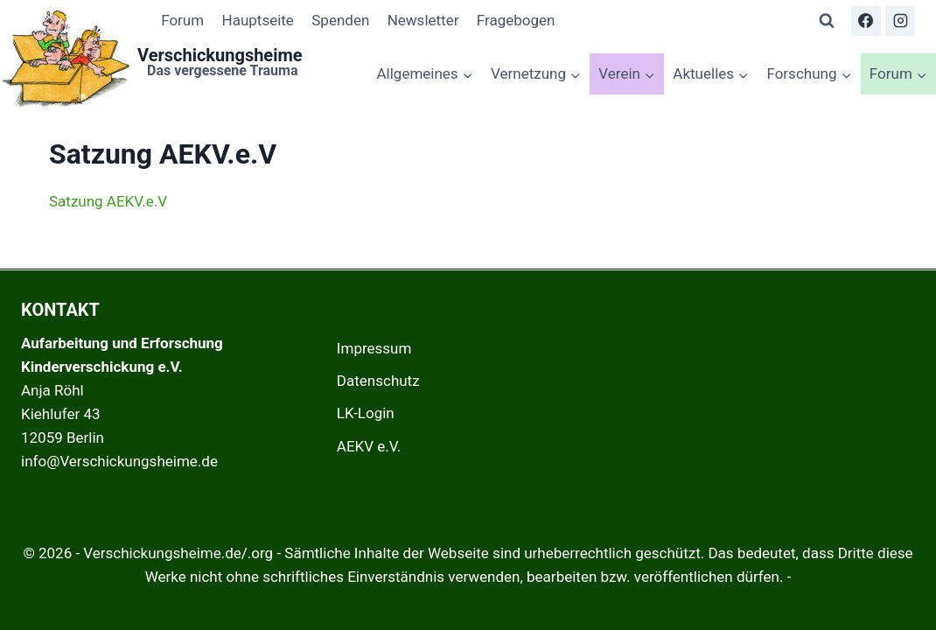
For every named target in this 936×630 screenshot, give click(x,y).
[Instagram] (900, 21)
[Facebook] (866, 21)
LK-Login (366, 413)
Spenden (340, 20)
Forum (182, 20)
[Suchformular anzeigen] (826, 21)
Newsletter (423, 20)
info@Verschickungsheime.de (119, 461)
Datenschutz (378, 380)
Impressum (374, 348)
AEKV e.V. (369, 446)
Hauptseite (258, 20)
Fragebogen (516, 20)
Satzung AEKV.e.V (108, 201)
